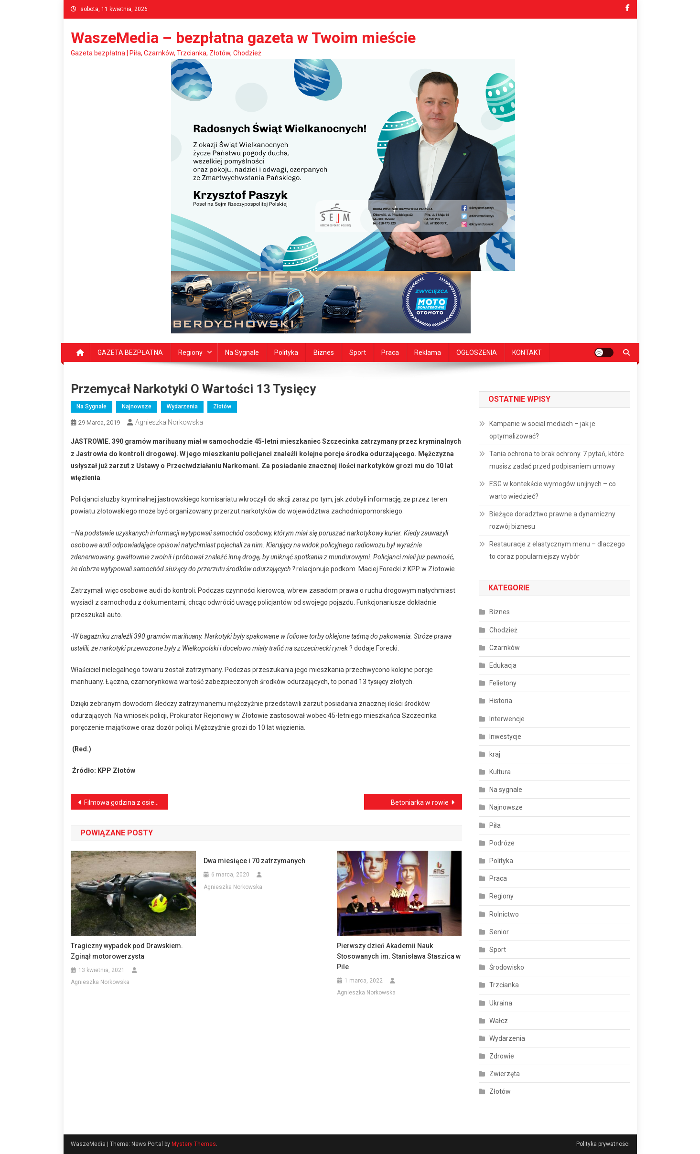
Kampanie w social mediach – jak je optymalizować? (542, 430)
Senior (499, 932)
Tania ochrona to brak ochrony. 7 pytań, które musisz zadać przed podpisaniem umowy (556, 460)
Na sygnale (242, 352)
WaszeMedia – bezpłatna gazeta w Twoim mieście (243, 38)
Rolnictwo (504, 914)
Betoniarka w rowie (420, 802)
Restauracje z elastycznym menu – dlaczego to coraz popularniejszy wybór (557, 550)
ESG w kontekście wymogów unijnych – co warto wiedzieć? (552, 490)
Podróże (502, 843)
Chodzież (503, 630)
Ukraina (500, 1003)
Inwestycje (505, 736)
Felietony (503, 683)
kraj (494, 754)
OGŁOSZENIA (476, 352)
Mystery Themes (194, 1144)
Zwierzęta (504, 1074)
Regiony (190, 352)
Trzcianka (504, 985)
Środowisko (506, 967)
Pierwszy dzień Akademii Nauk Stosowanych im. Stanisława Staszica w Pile (399, 956)
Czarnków (504, 648)
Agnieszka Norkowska (169, 422)
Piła (495, 825)
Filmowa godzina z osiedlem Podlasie (126, 802)
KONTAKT (527, 352)
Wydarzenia (182, 406)
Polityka (286, 352)
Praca (390, 352)
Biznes (323, 352)
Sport (357, 352)
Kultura (500, 772)
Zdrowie (501, 1056)
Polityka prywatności (603, 1144)
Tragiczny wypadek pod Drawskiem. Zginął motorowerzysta (127, 951)
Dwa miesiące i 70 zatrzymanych (254, 861)
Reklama (427, 352)
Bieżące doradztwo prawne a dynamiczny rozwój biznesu (552, 520)
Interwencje (507, 719)
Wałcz (498, 1021)
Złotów (222, 406)
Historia (500, 701)
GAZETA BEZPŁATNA (130, 352)
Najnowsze (136, 406)
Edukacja (503, 665)
